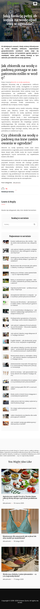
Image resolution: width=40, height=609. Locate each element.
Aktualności (17, 183)
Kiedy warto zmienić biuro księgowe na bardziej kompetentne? (24, 395)
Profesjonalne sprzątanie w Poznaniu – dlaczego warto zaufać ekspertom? (24, 319)
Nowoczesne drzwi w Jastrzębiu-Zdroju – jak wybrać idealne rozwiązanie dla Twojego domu (24, 357)
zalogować (12, 210)
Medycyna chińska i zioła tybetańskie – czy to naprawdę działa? (24, 273)
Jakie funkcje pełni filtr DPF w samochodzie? (24, 388)
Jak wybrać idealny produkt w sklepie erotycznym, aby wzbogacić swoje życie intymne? (24, 251)
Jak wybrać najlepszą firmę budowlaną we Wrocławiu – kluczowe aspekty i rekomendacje (24, 327)
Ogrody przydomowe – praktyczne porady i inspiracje (24, 288)
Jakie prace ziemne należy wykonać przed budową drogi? (24, 402)
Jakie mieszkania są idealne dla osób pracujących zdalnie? (24, 416)
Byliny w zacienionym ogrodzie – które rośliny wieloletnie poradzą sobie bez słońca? (24, 281)
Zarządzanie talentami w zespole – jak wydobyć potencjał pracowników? (24, 295)
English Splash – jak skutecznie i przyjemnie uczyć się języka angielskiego (23, 341)
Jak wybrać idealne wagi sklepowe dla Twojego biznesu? (24, 334)
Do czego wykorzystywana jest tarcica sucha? (23, 409)
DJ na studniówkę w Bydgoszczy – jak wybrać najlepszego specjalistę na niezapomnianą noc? (24, 311)
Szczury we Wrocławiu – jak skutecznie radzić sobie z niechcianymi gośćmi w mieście (24, 303)
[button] (35, 3)
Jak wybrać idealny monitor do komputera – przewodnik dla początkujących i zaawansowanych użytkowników (24, 349)
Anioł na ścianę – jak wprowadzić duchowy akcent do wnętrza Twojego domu (24, 373)
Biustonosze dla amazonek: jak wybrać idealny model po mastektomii (24, 266)
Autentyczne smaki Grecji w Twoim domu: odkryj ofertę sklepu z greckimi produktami (24, 259)
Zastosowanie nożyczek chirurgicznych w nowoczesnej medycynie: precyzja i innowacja (24, 365)
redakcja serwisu (25, 27)
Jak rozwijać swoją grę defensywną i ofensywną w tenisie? (23, 423)
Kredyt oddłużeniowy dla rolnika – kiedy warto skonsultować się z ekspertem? (24, 242)
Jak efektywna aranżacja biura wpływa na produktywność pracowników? (24, 381)
